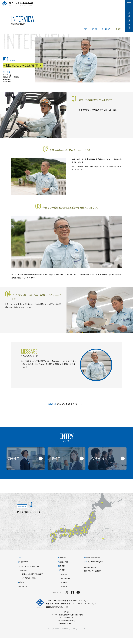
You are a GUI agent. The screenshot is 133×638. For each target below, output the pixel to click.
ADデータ (62, 557)
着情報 (61, 566)
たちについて (23, 562)
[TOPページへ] (17, 4)
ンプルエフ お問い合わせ (93, 562)
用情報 (61, 570)
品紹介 (21, 582)
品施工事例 (63, 562)
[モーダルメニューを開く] (129, 4)
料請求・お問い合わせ (92, 557)
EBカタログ (22, 586)
